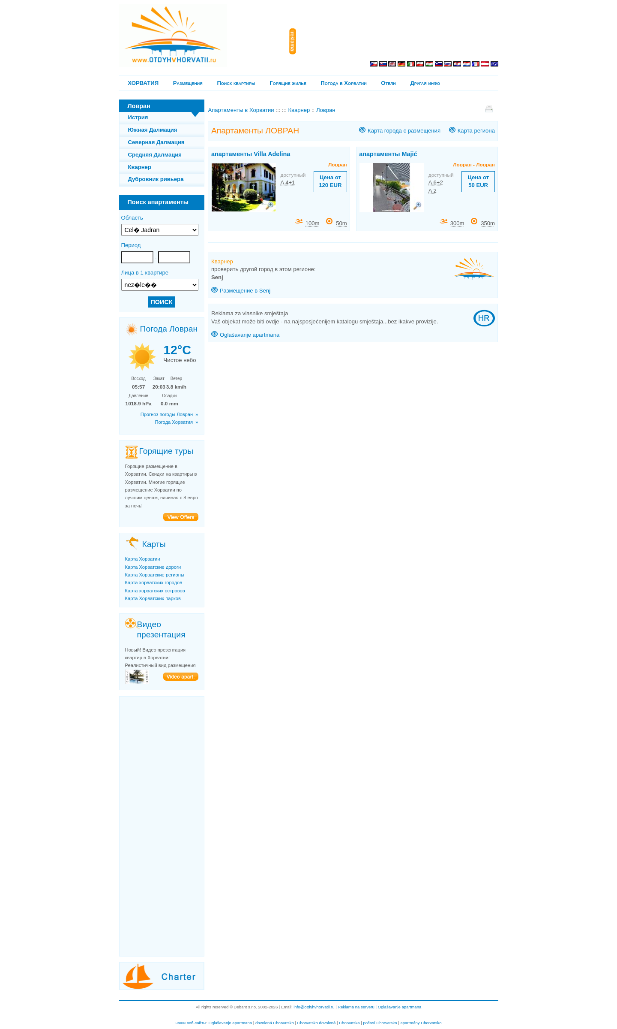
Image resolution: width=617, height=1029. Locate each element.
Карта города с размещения (404, 130)
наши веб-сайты (190, 1022)
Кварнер (139, 167)
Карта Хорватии (142, 558)
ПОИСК (161, 302)
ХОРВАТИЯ (143, 83)
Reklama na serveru (356, 1007)
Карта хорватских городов (154, 582)
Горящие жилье (288, 83)
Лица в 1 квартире (145, 272)
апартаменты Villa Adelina (250, 154)
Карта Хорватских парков (153, 598)
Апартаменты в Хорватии (241, 110)
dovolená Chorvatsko (274, 1022)
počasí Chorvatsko (380, 1022)
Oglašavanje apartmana (249, 335)
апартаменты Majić (388, 154)
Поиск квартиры (236, 83)
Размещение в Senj (245, 290)
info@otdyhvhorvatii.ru (314, 1007)
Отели (388, 83)
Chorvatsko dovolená (316, 1022)
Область (132, 217)
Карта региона (476, 130)
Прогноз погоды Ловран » (169, 414)
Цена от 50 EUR (478, 181)
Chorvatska (349, 1022)
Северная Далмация (156, 142)
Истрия (138, 117)
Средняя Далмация (155, 154)
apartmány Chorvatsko (420, 1022)
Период (131, 245)
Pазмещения (188, 83)
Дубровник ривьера (156, 179)
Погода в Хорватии (343, 83)
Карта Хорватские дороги (153, 567)
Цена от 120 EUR (330, 181)
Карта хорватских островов (155, 590)
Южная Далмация (152, 130)
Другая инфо (425, 83)
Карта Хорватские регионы (154, 574)
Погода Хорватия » (176, 422)
